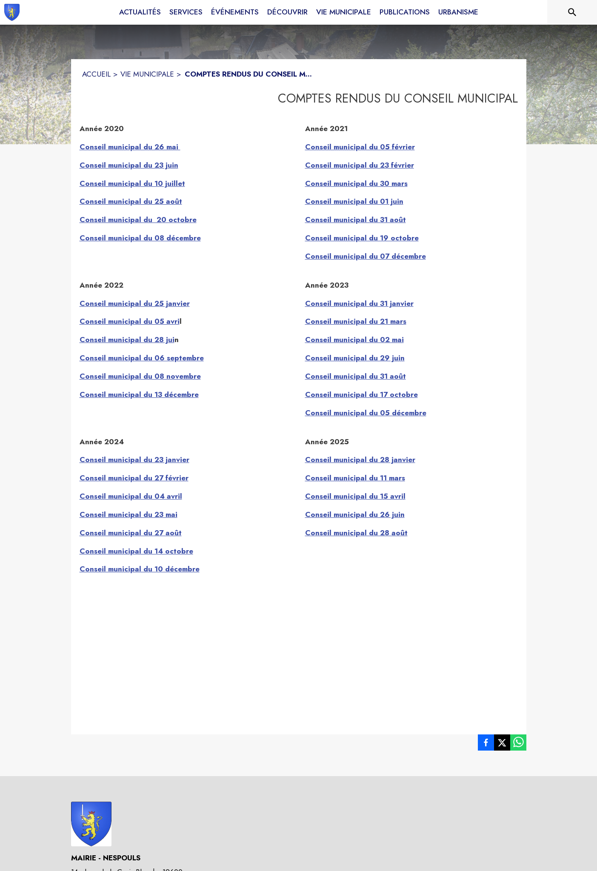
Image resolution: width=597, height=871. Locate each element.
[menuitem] (140, 12)
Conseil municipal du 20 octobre (138, 219)
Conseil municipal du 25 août (131, 201)
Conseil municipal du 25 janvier (135, 303)
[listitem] (486, 744)
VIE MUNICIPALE (147, 74)
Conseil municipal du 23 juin (129, 165)
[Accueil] (12, 12)
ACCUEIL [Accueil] (96, 74)
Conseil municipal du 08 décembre (140, 238)
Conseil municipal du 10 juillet (132, 183)
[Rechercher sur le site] (572, 12)
